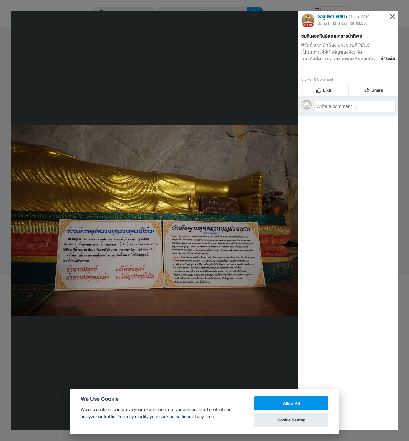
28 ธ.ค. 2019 (358, 17)
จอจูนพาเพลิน (331, 16)
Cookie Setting (291, 420)
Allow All (291, 403)
